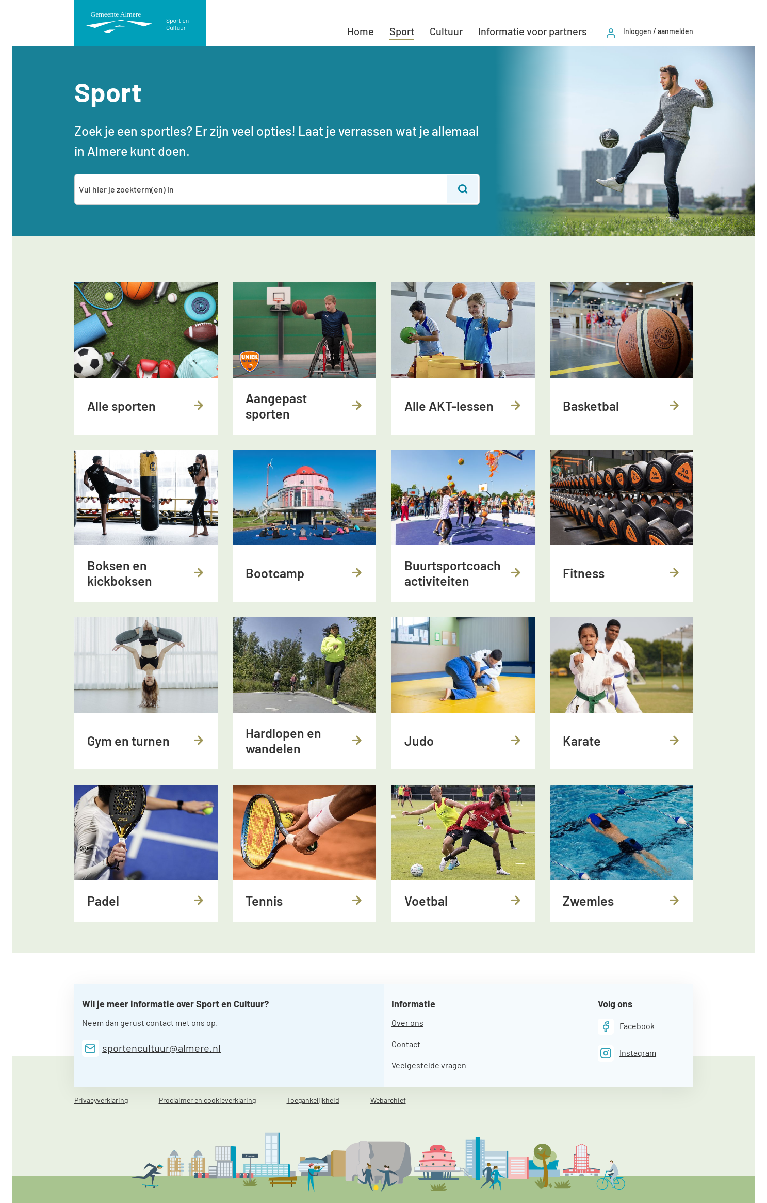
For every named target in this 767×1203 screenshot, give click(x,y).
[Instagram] (627, 1053)
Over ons (407, 1023)
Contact (405, 1044)
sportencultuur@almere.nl (161, 1047)
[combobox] (262, 189)
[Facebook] (626, 1027)
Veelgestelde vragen (428, 1065)
